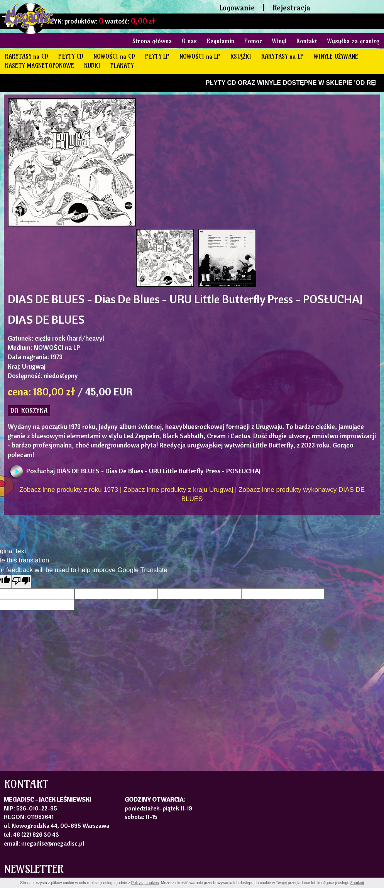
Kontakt (306, 41)
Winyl (279, 41)
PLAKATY (122, 65)
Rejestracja (291, 7)
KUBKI (92, 65)
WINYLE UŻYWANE (336, 56)
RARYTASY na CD (26, 56)
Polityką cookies (145, 883)
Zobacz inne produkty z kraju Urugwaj (178, 489)
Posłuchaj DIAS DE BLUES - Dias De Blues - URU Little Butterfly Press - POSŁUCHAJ (143, 471)
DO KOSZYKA (28, 410)
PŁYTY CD (70, 56)
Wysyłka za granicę (353, 41)
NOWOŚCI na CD (114, 56)
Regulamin (220, 41)
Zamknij (357, 883)
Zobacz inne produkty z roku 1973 (68, 489)
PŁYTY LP (157, 56)
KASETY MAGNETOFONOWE (39, 65)
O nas (189, 41)
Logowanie (237, 7)
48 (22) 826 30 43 (36, 834)
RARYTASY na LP (282, 56)
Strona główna (152, 41)
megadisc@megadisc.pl (52, 843)
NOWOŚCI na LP (199, 56)
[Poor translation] (21, 581)
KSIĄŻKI (240, 56)
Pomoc (253, 41)
